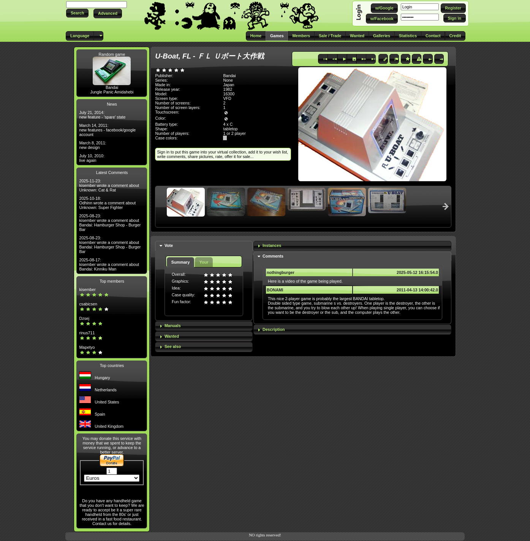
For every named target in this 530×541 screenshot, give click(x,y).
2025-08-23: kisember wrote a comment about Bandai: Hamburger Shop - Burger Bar (110, 223)
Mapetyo (87, 347)
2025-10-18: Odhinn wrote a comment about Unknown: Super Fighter (107, 203)
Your (203, 262)
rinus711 (87, 333)
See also (173, 346)
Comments (273, 256)
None (228, 80)
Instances (272, 245)
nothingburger (280, 272)
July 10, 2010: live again (91, 158)
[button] (77, 13)
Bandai (112, 87)
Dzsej (84, 318)
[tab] (203, 246)
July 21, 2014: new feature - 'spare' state (102, 114)
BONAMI (275, 290)
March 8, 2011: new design (92, 145)
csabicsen (88, 304)
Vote (169, 245)
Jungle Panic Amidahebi (112, 92)
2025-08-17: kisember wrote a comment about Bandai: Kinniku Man (109, 264)
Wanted (172, 336)
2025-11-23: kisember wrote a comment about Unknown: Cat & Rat (109, 185)
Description (274, 329)
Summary (180, 262)
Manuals (173, 325)
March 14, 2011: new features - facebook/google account (107, 130)
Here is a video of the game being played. (305, 281)
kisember (87, 289)
